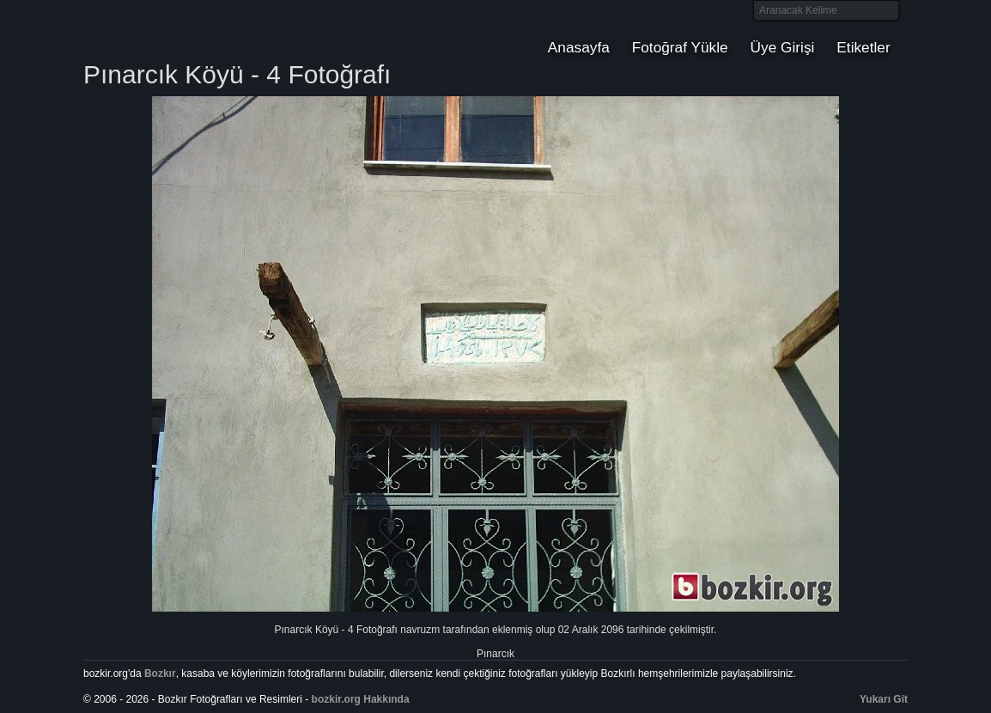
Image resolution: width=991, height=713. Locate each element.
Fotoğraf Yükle (680, 47)
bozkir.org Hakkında (361, 699)
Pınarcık (495, 654)
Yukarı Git (884, 699)
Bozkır (199, 30)
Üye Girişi (783, 47)
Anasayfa (579, 47)
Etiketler (863, 47)
